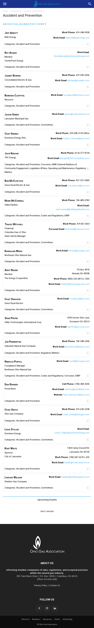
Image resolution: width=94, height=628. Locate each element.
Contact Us (54, 585)
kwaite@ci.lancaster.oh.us (76, 462)
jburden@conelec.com (78, 80)
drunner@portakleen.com (77, 389)
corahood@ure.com (79, 298)
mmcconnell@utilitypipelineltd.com (72, 209)
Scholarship (67, 619)
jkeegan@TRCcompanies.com (74, 158)
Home (5, 11)
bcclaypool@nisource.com (76, 95)
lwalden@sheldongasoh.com (75, 477)
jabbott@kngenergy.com (77, 37)
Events (57, 619)
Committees (16, 11)
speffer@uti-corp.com (78, 326)
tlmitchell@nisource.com (77, 229)
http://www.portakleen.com (76, 394)
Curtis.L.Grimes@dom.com (76, 138)
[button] (4, 4)
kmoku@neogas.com (79, 250)
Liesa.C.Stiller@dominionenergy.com (71, 432)
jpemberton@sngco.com (77, 346)
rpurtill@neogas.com (79, 361)
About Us (25, 619)
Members (36, 619)
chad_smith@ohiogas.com (76, 414)
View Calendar (47, 511)
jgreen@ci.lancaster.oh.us (77, 114)
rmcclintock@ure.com (78, 185)
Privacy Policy (40, 585)
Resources (47, 619)
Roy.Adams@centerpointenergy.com (71, 56)
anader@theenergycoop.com (75, 284)
